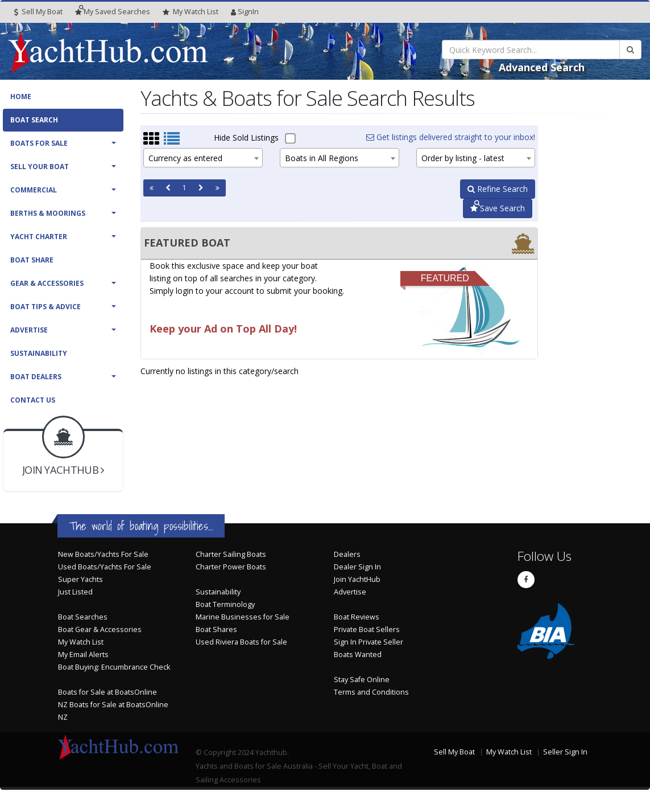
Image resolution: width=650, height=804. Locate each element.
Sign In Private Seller (368, 642)
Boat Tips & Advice (45, 306)
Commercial (33, 190)
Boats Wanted (358, 654)
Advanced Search (542, 67)
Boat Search (34, 120)
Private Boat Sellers (367, 629)
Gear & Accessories (47, 283)
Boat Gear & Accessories (100, 629)
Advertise (29, 330)
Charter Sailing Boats (231, 554)
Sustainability (38, 353)
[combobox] (203, 157)
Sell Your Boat (39, 166)
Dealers (347, 554)
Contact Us (32, 400)
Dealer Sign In (357, 567)
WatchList (190, 12)
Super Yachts (80, 579)
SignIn (245, 12)
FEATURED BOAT (187, 242)
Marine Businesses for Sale (242, 617)
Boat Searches (82, 617)
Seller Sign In (565, 752)
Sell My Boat (38, 12)
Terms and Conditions (371, 692)
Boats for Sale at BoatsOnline (107, 692)
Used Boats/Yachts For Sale (104, 567)
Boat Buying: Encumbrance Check (114, 667)
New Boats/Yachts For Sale (103, 554)
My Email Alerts (83, 654)
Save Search (497, 208)
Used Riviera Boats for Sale (241, 642)
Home (20, 96)
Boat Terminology (225, 604)
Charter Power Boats (231, 567)
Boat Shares (216, 629)
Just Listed (75, 592)
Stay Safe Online (362, 679)
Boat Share (31, 260)
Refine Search (497, 188)
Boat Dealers (35, 377)
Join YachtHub (357, 579)
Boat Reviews (356, 617)
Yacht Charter (38, 236)
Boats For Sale (39, 143)
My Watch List (80, 642)
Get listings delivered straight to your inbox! (450, 137)
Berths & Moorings (47, 213)
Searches (112, 12)
